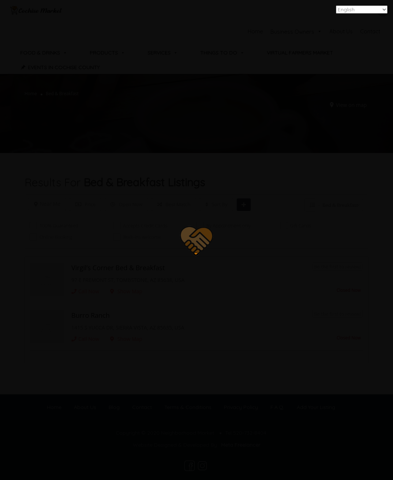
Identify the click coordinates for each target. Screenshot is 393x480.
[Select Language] (362, 9)
